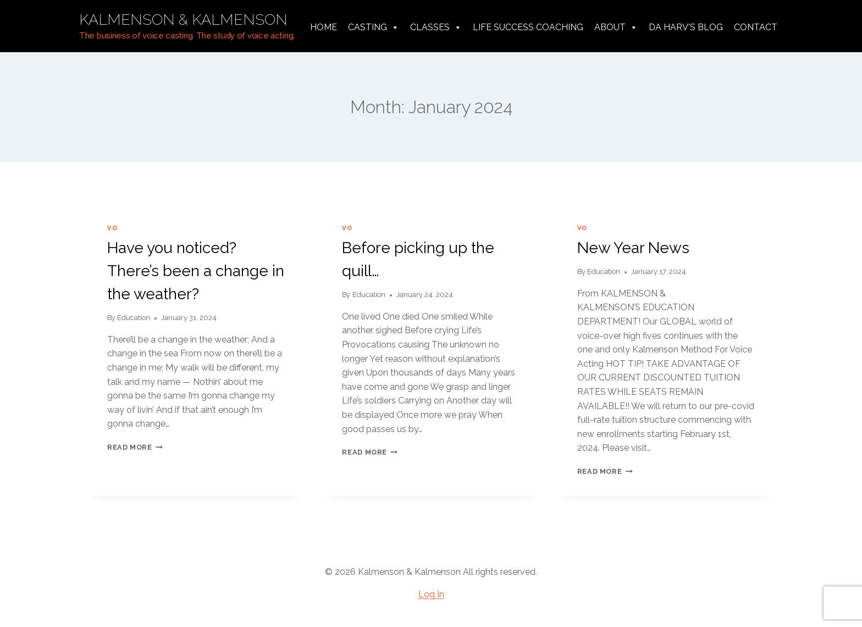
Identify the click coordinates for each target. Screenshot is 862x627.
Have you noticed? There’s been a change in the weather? (195, 271)
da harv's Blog (686, 27)
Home (323, 27)
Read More (135, 447)
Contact (755, 27)
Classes (436, 27)
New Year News (633, 248)
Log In (431, 594)
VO (112, 228)
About (616, 27)
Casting (373, 27)
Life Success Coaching (528, 27)
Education (133, 318)
